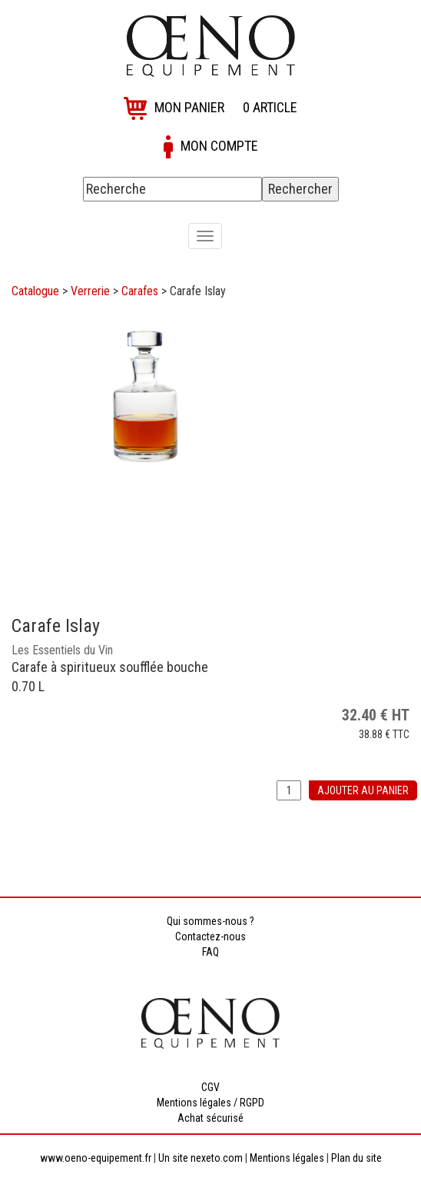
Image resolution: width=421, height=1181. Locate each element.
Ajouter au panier (363, 790)
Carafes (139, 291)
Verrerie (90, 291)
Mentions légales (287, 1158)
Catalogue (35, 291)
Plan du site (356, 1158)
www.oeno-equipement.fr (95, 1158)
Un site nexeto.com (200, 1158)
